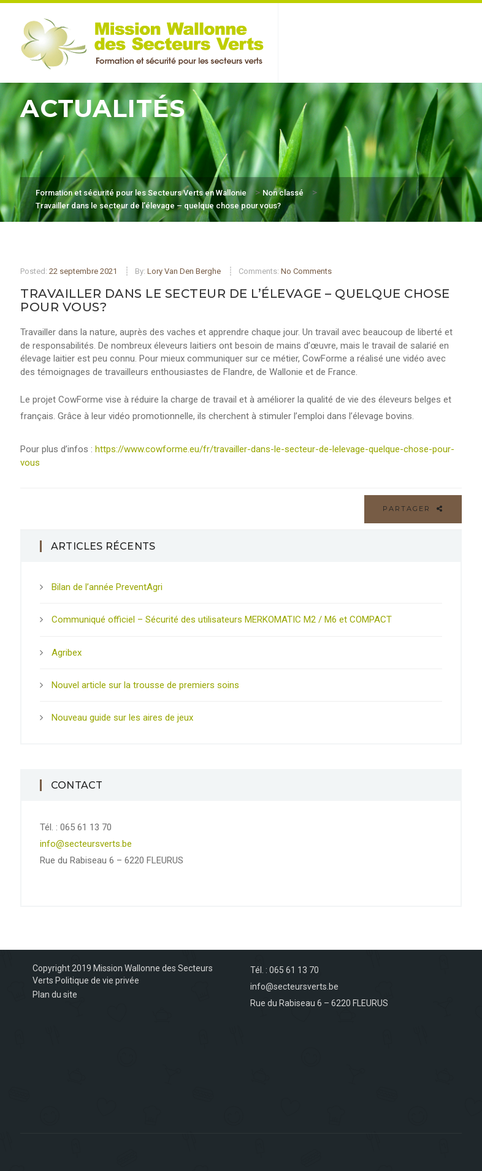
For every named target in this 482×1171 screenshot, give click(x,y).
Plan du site (55, 994)
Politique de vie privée (97, 980)
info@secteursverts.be (86, 843)
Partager (413, 508)
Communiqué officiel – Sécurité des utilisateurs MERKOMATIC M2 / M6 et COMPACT (222, 619)
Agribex (67, 652)
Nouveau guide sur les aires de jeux (122, 717)
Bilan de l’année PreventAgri (107, 587)
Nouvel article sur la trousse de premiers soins (145, 685)
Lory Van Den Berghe (184, 271)
